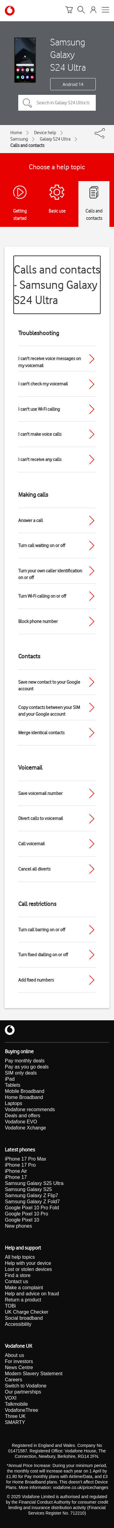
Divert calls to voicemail (40, 818)
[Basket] (69, 10)
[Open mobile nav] (105, 10)
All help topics (20, 1257)
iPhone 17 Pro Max (25, 1158)
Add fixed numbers (36, 980)
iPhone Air (16, 1171)
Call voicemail (31, 843)
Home (16, 132)
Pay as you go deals (27, 1066)
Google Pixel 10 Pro (26, 1213)
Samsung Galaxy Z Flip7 (31, 1195)
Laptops (13, 1103)
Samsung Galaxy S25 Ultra (34, 1183)
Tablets (12, 1085)
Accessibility (18, 1324)
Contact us (16, 1281)
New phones (18, 1226)
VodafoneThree (21, 1410)
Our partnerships (23, 1391)
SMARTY (15, 1422)
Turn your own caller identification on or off (50, 574)
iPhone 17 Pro (20, 1165)
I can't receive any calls (39, 459)
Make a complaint (24, 1287)
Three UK (15, 1416)
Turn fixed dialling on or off (43, 954)
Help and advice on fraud (32, 1293)
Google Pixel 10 (22, 1219)
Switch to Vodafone (26, 1385)
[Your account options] (93, 10)
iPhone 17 (16, 1177)
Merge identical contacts (41, 732)
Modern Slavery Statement (33, 1373)
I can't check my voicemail (43, 384)
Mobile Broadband (24, 1091)
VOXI (10, 1398)
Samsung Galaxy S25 (28, 1189)
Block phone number (38, 621)
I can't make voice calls (39, 434)
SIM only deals (21, 1072)
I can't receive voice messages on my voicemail (49, 362)
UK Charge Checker (26, 1312)
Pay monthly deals (25, 1060)
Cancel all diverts (34, 869)
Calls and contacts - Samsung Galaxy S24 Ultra (57, 285)
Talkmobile (16, 1404)
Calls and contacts (27, 145)
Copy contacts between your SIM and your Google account (49, 711)
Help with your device (28, 1263)
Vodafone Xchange (25, 1127)
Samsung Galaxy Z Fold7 (32, 1201)
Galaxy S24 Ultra (55, 139)
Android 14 (73, 84)
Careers (13, 1379)
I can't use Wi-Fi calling (39, 409)
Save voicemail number (40, 793)
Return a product (23, 1299)
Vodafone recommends (30, 1109)
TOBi (10, 1305)
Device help (45, 132)
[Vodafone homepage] (10, 11)
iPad (10, 1079)
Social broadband (24, 1318)
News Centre (19, 1367)
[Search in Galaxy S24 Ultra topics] (57, 103)
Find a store (17, 1275)
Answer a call (30, 520)
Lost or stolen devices (28, 1269)
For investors (19, 1361)
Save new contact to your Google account (49, 685)
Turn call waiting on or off (41, 545)
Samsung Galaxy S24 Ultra (68, 54)
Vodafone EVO (21, 1121)
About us (14, 1355)
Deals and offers (22, 1115)
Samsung (19, 139)
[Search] (81, 10)
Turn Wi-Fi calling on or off (42, 596)
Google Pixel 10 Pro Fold (32, 1207)
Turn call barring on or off (41, 929)
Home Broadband (24, 1097)
